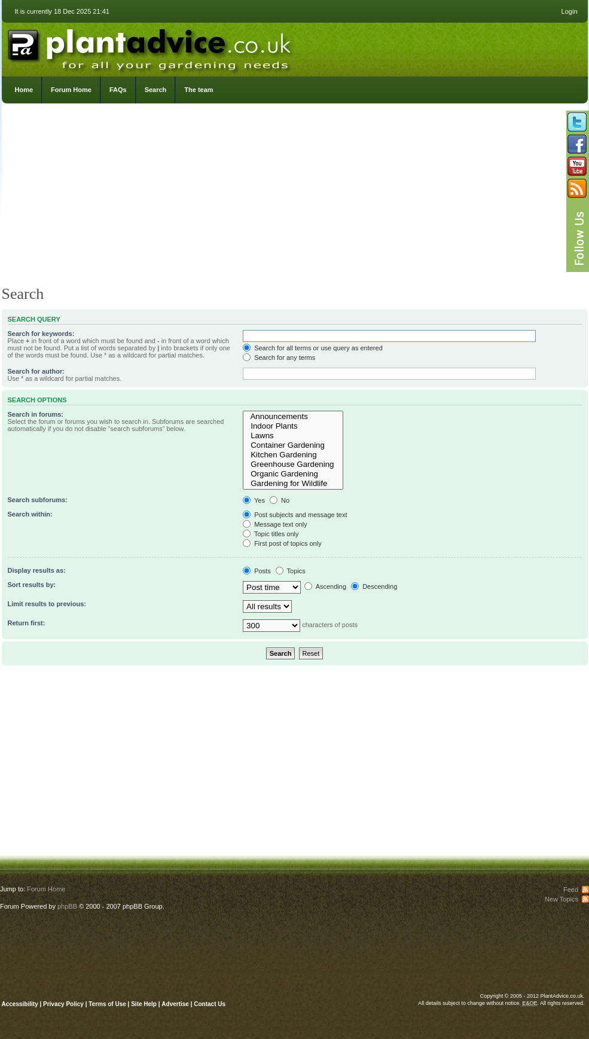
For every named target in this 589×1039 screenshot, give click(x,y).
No (279, 500)
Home (24, 89)
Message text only (275, 524)
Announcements (293, 416)
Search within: (30, 514)
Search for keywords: (41, 333)
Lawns (293, 436)
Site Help (144, 1004)
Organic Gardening (293, 474)
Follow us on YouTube (577, 166)
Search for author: (36, 371)
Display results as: (37, 570)
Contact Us (209, 1004)
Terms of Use (107, 1004)
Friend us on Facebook (577, 144)
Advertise (175, 1004)
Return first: (26, 623)
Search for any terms (279, 357)
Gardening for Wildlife (293, 483)
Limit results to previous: (47, 603)
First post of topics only (282, 543)
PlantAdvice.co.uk (151, 47)
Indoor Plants (293, 426)
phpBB (67, 906)
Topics (291, 570)
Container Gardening (293, 445)
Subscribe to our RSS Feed (577, 188)
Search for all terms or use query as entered (313, 348)
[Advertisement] (295, 197)
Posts (257, 570)
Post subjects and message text (295, 514)
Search (156, 89)
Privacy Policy (64, 1004)
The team (198, 89)
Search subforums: (38, 499)
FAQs (118, 89)
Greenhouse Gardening (293, 464)
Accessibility (20, 1004)
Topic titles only (270, 533)
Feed (570, 889)
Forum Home (71, 89)
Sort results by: (32, 584)
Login (569, 11)
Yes (254, 500)
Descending (374, 586)
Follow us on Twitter (577, 122)
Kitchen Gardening (293, 455)
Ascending (325, 586)
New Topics (561, 899)
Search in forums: (36, 414)
